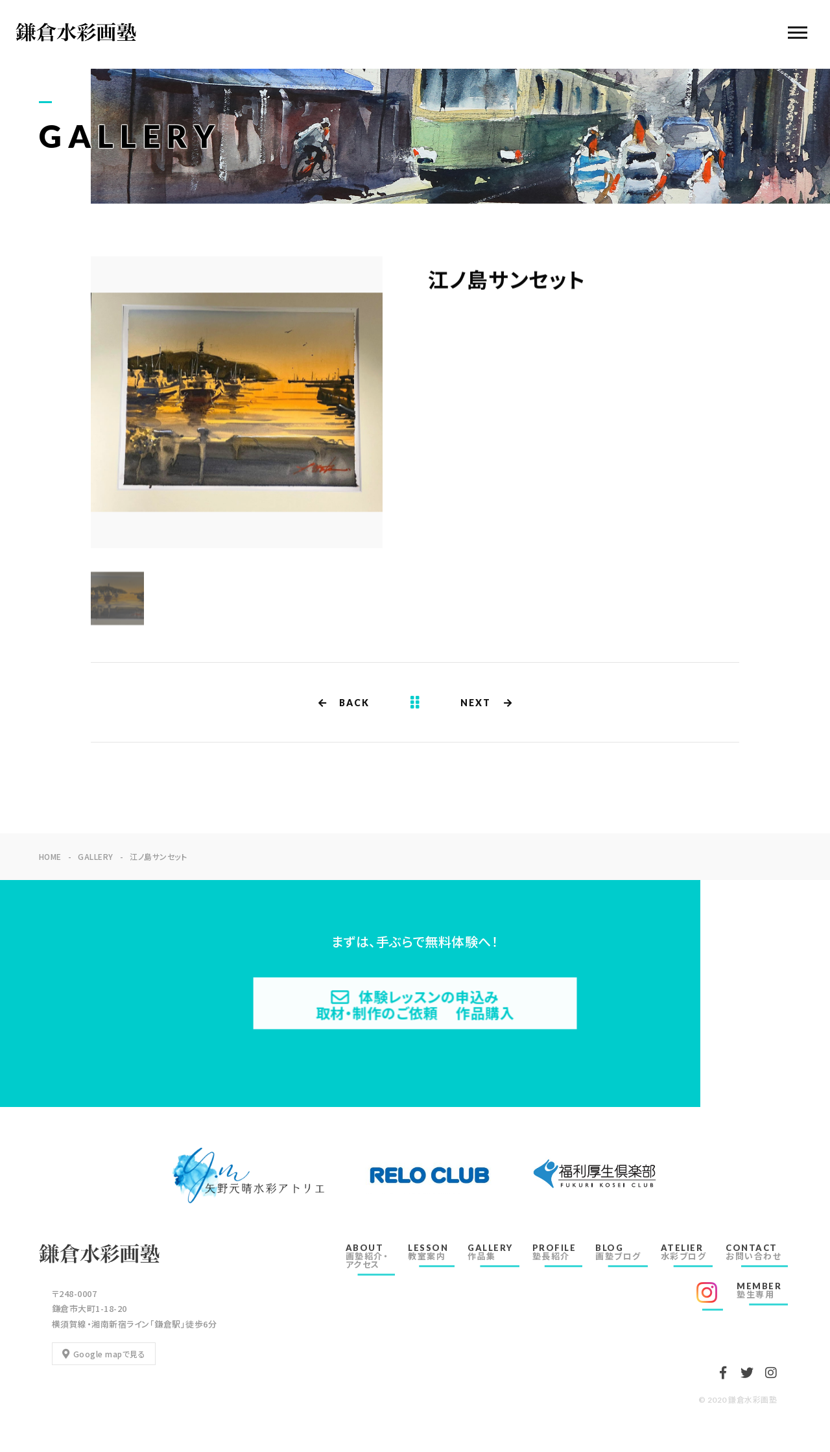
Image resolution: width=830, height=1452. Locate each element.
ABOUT (367, 1256)
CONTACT (753, 1252)
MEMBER (759, 1290)
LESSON (428, 1252)
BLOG (618, 1252)
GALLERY (490, 1252)
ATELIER (684, 1252)
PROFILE (554, 1252)
